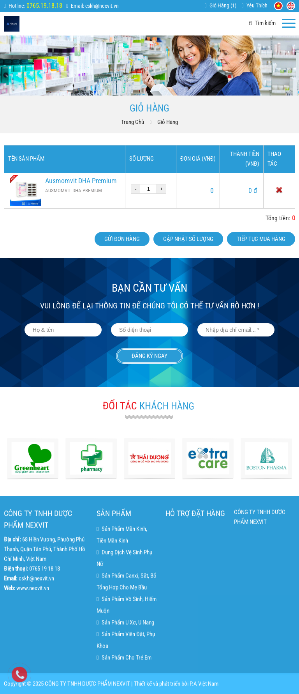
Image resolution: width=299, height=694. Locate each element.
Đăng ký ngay (149, 355)
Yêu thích (256, 5)
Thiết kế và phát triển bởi (161, 687)
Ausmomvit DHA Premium (81, 181)
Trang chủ (132, 122)
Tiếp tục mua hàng (261, 239)
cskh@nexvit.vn (102, 6)
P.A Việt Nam (204, 687)
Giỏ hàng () (222, 5)
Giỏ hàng (167, 122)
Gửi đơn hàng (122, 239)
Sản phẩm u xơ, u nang (125, 656)
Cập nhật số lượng (188, 239)
